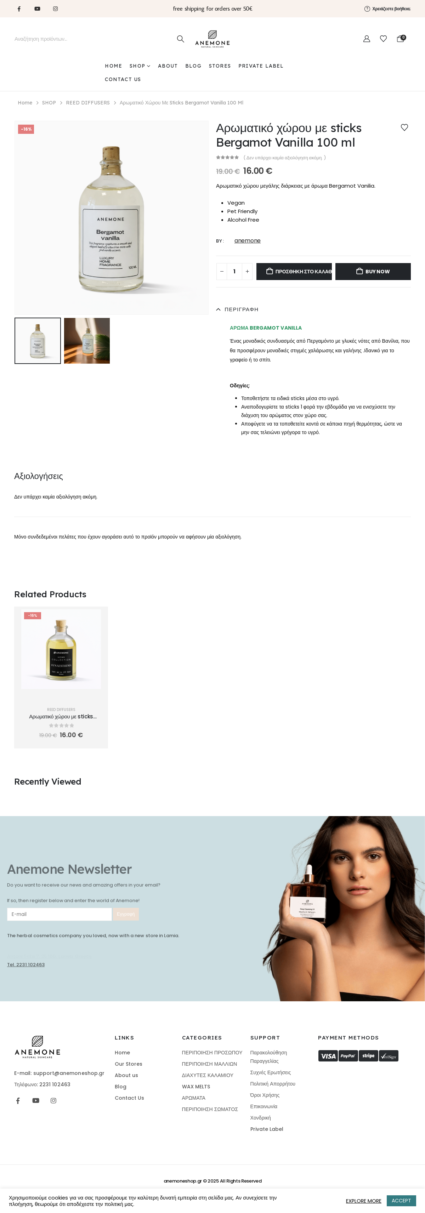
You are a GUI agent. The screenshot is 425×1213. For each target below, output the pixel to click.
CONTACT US (123, 79)
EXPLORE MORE (363, 1201)
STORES (220, 66)
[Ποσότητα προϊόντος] (234, 271)
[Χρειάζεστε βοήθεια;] (387, 8)
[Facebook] (19, 8)
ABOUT (168, 66)
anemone (247, 241)
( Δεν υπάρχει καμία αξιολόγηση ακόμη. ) (284, 157)
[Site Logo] (212, 39)
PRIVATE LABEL (261, 66)
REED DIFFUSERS (61, 709)
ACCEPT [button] (401, 1200)
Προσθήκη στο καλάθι (304, 271)
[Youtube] (37, 8)
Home (113, 66)
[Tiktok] (73, 8)
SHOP (137, 66)
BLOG (193, 66)
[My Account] (367, 39)
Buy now (378, 271)
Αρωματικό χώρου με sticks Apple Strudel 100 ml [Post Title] (61, 720)
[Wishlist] (383, 39)
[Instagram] (55, 8)
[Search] (180, 39)
